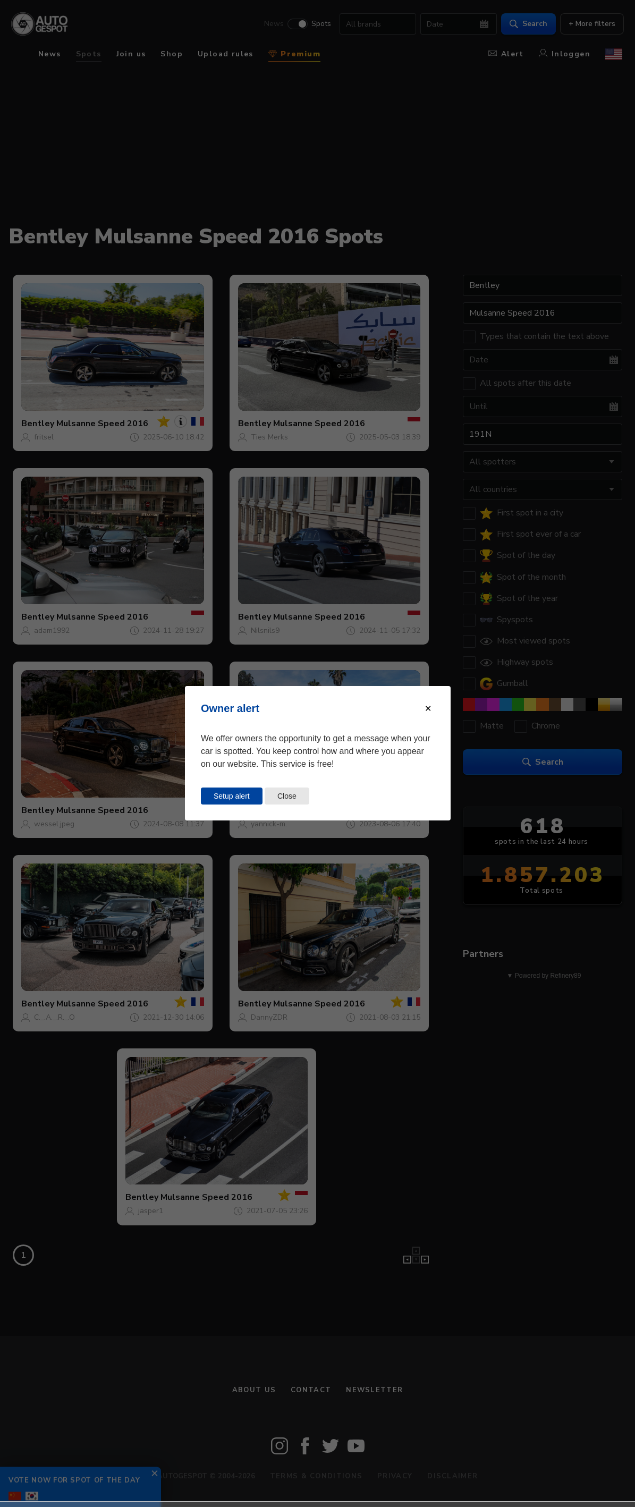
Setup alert (232, 796)
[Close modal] (428, 708)
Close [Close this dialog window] (287, 796)
